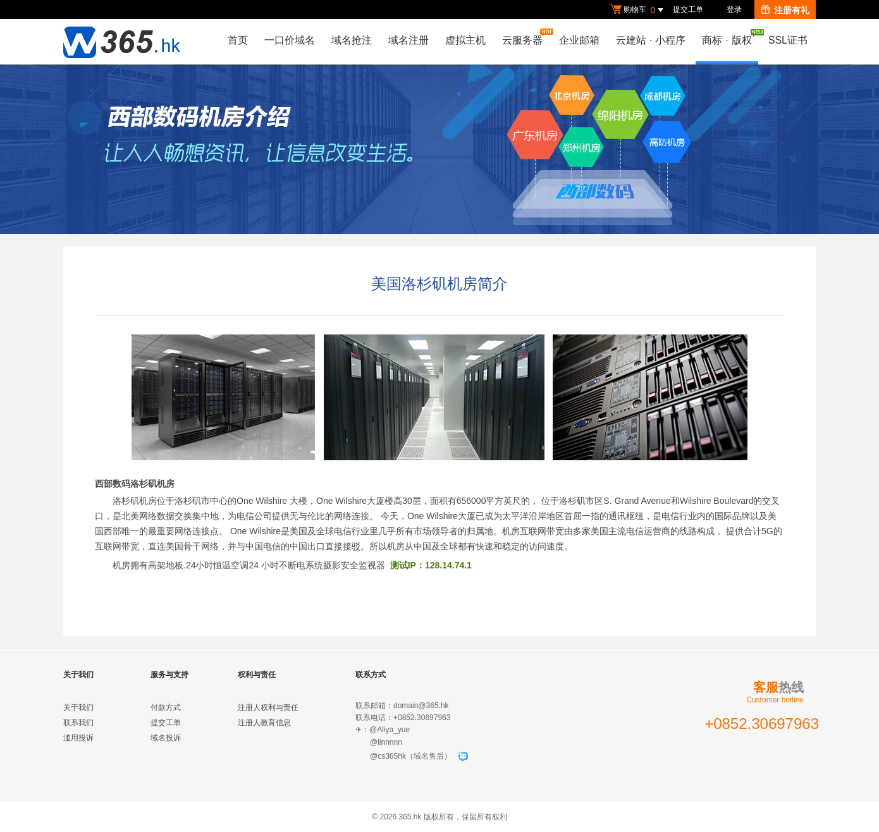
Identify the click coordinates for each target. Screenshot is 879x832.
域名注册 (408, 40)
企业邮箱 (579, 40)
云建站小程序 (650, 40)
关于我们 (78, 707)
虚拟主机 (465, 40)
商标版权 (730, 37)
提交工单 (688, 9)
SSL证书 (788, 40)
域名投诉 (166, 737)
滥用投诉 (78, 737)
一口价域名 (289, 40)
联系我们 (78, 722)
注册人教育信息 (264, 722)
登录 (734, 9)
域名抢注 (351, 40)
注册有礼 (785, 10)
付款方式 (166, 707)
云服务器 (525, 37)
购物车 (638, 10)
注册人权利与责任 (268, 707)
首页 (238, 40)
